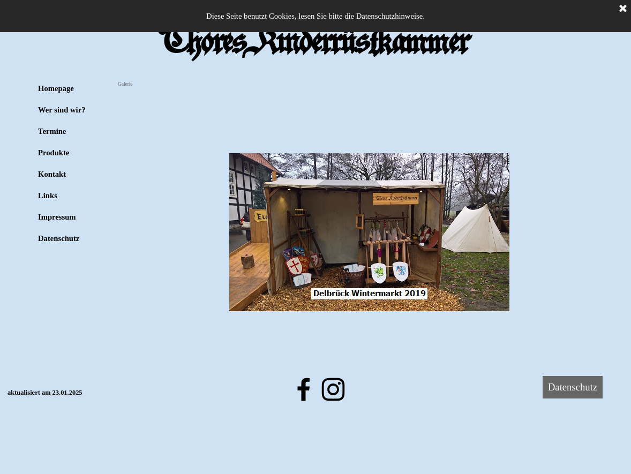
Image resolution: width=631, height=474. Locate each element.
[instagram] (333, 389)
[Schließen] (623, 9)
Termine (52, 131)
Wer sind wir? (62, 110)
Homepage (56, 88)
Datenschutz (58, 238)
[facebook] (303, 389)
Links (47, 195)
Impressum (57, 217)
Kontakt (52, 174)
